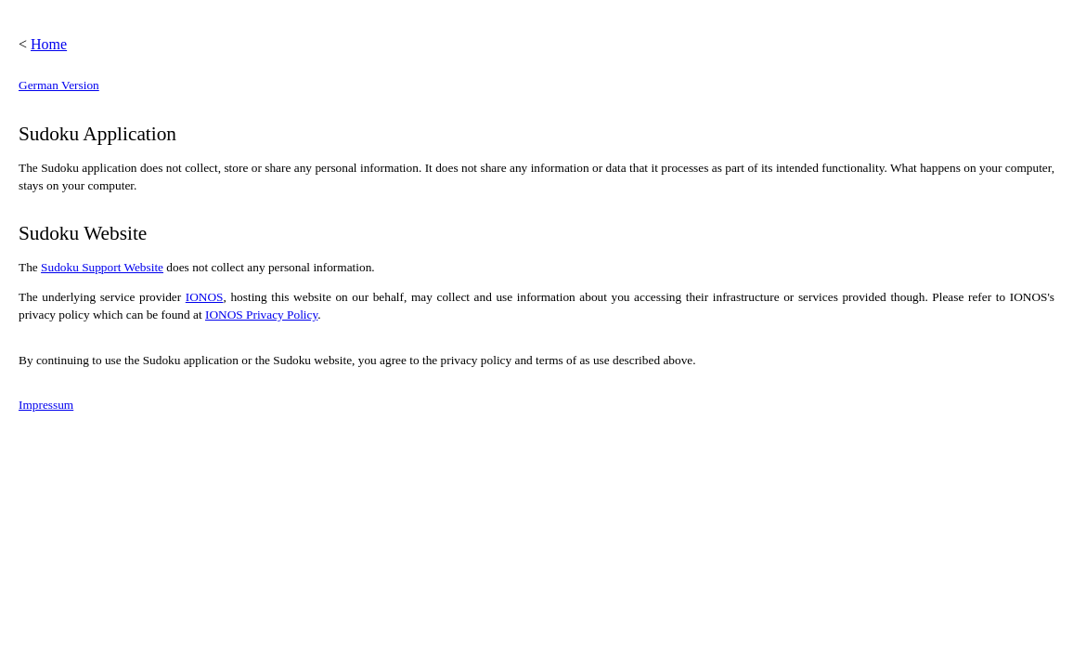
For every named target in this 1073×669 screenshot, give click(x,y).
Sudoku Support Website (102, 267)
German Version (59, 85)
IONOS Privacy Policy (261, 314)
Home (49, 44)
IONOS (205, 297)
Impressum (46, 405)
